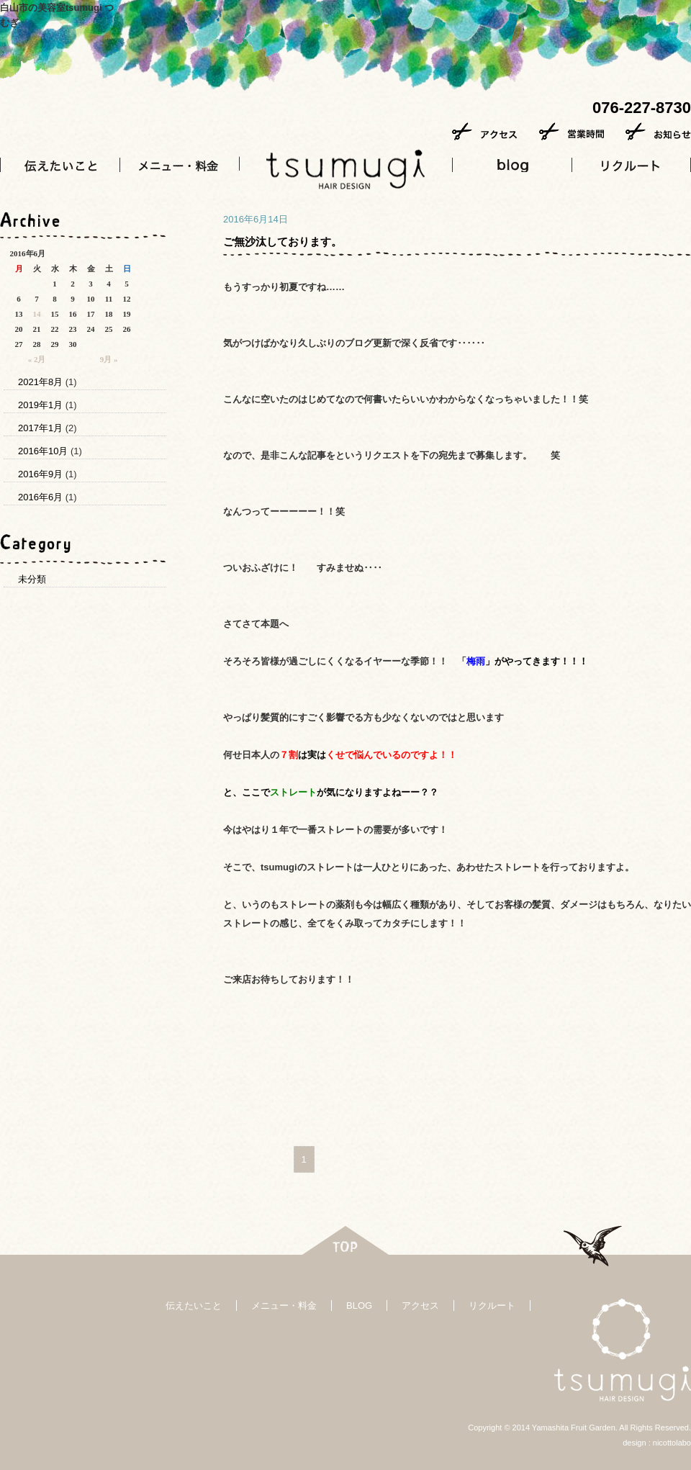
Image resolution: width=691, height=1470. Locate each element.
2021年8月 (40, 381)
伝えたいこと (194, 1305)
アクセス (420, 1305)
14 (37, 314)
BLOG (359, 1305)
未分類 (32, 579)
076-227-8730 (641, 108)
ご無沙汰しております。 (282, 241)
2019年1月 (40, 405)
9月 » (109, 359)
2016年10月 (43, 451)
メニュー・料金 (284, 1305)
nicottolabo (672, 1442)
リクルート (492, 1305)
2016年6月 (40, 497)
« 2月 (37, 359)
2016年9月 (40, 474)
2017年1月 (40, 428)
